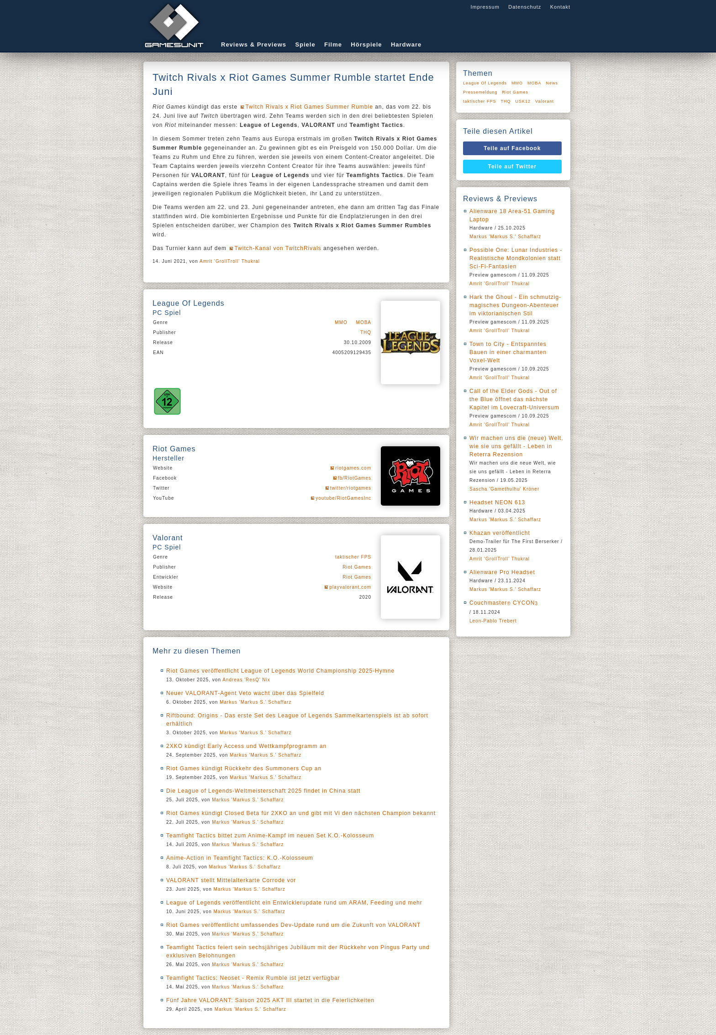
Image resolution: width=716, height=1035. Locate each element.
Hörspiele (366, 44)
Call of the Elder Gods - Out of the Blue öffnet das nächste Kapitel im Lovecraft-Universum (514, 399)
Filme (333, 44)
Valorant (544, 101)
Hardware (406, 44)
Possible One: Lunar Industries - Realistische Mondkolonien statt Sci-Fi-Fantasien (515, 258)
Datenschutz (524, 7)
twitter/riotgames (350, 488)
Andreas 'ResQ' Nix (246, 679)
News (552, 83)
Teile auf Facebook (512, 148)
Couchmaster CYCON (503, 603)
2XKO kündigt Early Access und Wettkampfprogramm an (246, 746)
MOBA (363, 322)
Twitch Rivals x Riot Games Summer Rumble (309, 107)
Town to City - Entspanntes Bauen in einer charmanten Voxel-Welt (508, 352)
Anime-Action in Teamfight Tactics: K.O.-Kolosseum (239, 858)
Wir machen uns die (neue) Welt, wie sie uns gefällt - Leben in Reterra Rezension (516, 446)
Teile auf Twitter (512, 166)
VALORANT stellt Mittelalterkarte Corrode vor (231, 880)
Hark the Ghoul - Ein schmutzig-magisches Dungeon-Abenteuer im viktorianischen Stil (515, 305)
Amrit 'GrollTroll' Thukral (230, 261)
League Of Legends (485, 83)
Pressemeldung (480, 92)
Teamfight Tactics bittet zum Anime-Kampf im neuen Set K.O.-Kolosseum (270, 835)
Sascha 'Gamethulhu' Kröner (504, 488)
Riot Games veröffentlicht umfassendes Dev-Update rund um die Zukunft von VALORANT (293, 925)
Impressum (484, 7)
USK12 (523, 101)
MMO (341, 322)
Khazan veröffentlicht (499, 533)
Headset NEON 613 (497, 502)
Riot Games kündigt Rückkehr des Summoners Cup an (243, 768)
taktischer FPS (353, 556)
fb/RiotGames (354, 478)
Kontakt (560, 7)
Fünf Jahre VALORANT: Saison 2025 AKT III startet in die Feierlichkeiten (270, 1000)
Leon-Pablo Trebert (493, 620)
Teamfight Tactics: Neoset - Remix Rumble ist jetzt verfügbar (253, 978)
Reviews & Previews (253, 44)
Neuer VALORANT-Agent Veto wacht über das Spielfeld (245, 693)
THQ (365, 332)
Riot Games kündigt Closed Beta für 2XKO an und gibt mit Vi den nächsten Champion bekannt (301, 813)
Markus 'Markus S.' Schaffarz (255, 702)
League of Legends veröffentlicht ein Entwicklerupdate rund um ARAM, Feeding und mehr (294, 902)
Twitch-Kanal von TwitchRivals (277, 248)
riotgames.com (353, 467)
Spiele (305, 44)
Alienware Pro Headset (502, 572)
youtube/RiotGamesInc (343, 498)
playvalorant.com (350, 587)
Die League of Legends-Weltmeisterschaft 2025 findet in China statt (263, 791)
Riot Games (356, 567)
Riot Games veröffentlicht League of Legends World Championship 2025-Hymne (280, 671)
